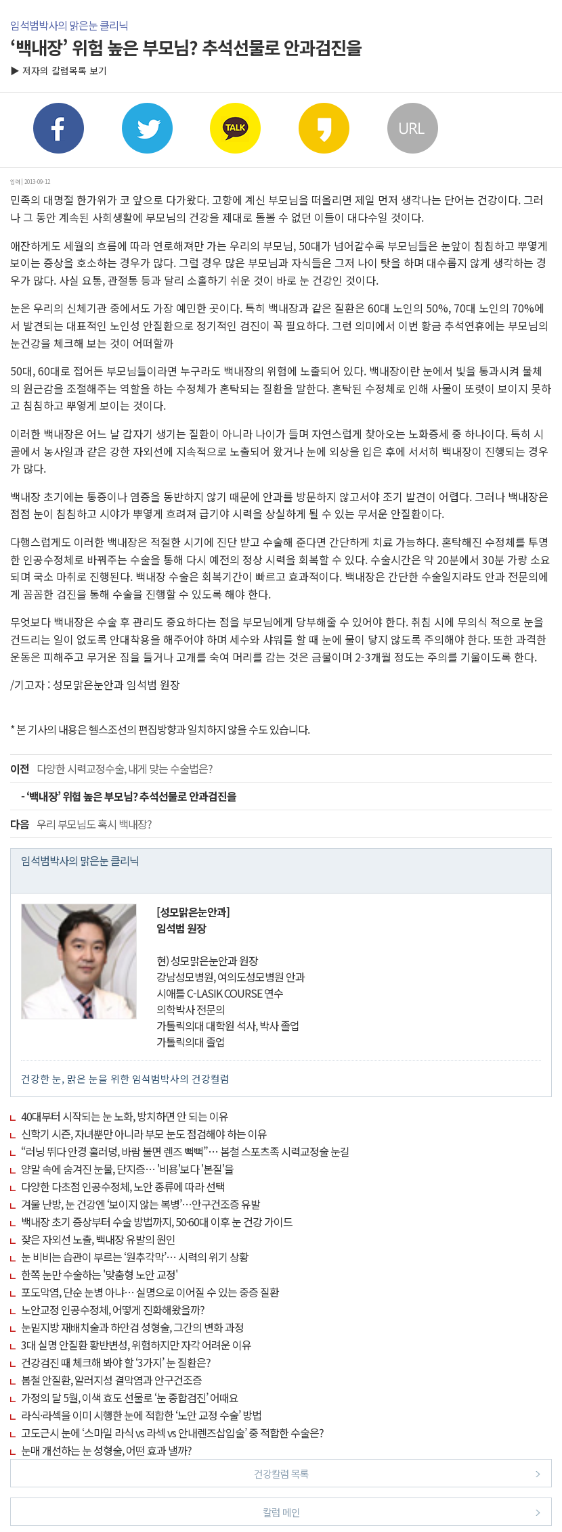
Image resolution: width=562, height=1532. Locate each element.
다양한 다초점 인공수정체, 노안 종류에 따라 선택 (123, 1186)
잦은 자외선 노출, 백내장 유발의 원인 (98, 1239)
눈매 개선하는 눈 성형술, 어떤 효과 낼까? (106, 1450)
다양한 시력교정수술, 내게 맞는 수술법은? (111, 768)
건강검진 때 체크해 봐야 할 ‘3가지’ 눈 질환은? (116, 1362)
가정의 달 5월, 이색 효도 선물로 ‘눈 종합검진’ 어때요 (129, 1397)
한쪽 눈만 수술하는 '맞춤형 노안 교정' (99, 1274)
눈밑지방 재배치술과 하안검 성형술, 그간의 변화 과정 (132, 1327)
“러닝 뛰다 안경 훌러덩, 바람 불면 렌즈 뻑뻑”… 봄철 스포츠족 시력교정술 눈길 (185, 1151)
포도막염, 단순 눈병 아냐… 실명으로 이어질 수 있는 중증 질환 (150, 1292)
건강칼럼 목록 (397, 1473)
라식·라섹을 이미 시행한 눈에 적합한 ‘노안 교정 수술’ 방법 (141, 1415)
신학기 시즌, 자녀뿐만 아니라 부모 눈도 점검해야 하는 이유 (144, 1133)
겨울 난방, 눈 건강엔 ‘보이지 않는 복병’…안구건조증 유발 (140, 1204)
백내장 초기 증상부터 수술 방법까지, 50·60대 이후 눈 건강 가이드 (157, 1221)
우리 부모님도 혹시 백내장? (81, 824)
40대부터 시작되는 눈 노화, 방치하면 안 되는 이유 (124, 1116)
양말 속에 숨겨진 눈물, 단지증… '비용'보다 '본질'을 (127, 1169)
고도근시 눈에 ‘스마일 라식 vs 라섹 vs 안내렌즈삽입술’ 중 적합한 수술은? (172, 1432)
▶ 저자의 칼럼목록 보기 (58, 70)
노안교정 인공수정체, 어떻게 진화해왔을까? (112, 1309)
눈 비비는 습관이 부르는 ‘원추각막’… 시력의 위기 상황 (134, 1257)
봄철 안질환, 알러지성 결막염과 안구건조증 (111, 1380)
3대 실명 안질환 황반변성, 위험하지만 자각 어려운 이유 (136, 1345)
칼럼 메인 (402, 1511)
